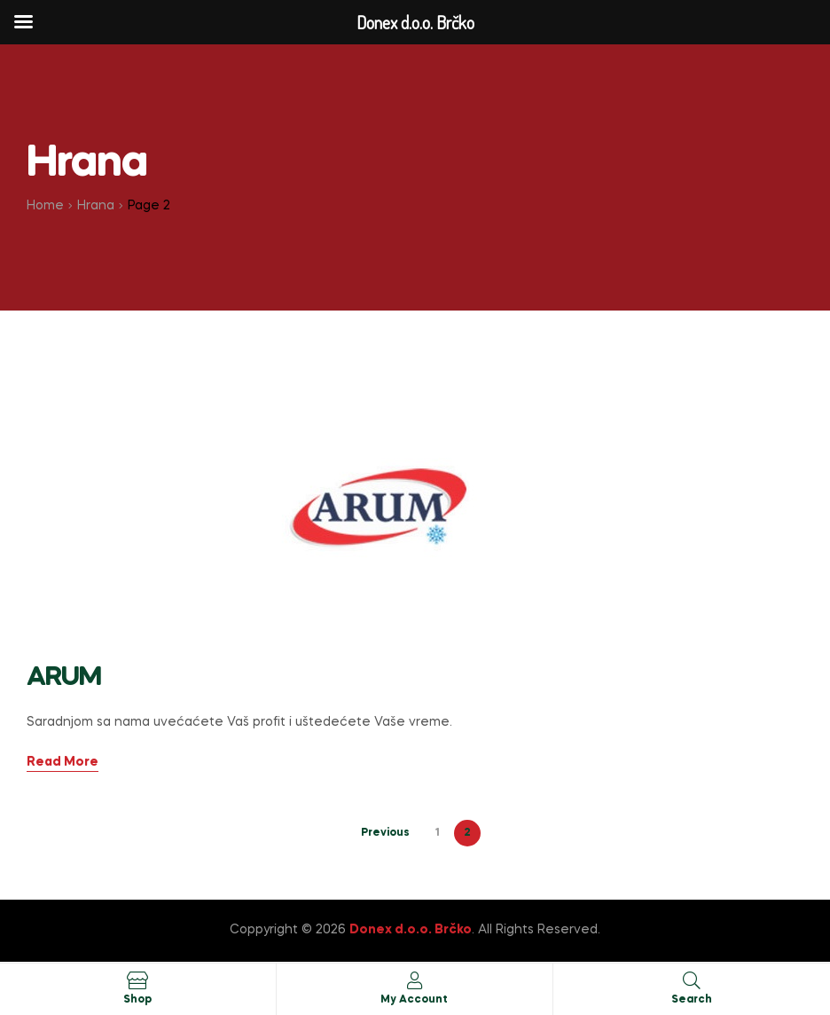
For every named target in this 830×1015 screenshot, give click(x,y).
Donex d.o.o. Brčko (410, 930)
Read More (62, 762)
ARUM (64, 678)
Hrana (95, 206)
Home (45, 206)
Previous (385, 833)
